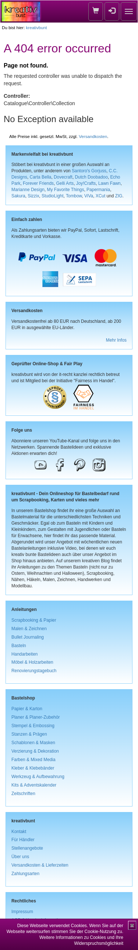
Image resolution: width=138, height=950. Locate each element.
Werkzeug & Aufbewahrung (37, 776)
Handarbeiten (24, 654)
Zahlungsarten (25, 873)
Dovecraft (63, 177)
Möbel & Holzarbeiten (32, 662)
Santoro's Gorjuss (89, 170)
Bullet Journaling (27, 637)
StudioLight (53, 195)
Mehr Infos (116, 340)
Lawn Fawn (109, 183)
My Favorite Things (65, 189)
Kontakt (18, 831)
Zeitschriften (23, 793)
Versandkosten (93, 136)
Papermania (98, 189)
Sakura (18, 195)
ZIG (119, 195)
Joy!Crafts (86, 183)
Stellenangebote (27, 848)
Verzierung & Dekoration (35, 751)
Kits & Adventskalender (33, 785)
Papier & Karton (26, 708)
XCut (100, 195)
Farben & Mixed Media (33, 759)
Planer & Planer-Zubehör (35, 717)
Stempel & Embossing (32, 725)
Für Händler (23, 839)
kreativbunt (36, 27)
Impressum (22, 911)
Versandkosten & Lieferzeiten (39, 865)
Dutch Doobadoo (91, 177)
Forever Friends (38, 183)
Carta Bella (41, 177)
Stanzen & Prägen (29, 734)
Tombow (74, 195)
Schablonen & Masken (33, 742)
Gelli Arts (65, 183)
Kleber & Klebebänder (32, 768)
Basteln (18, 645)
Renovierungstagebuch (33, 670)
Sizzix (33, 195)
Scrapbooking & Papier (33, 620)
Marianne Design (28, 189)
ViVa (88, 195)
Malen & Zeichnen (29, 628)
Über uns (20, 856)
